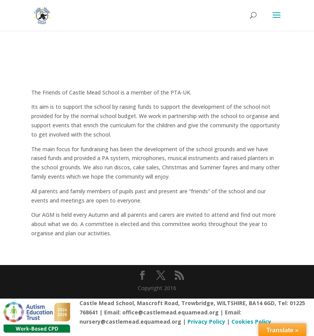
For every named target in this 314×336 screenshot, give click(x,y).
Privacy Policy (206, 321)
